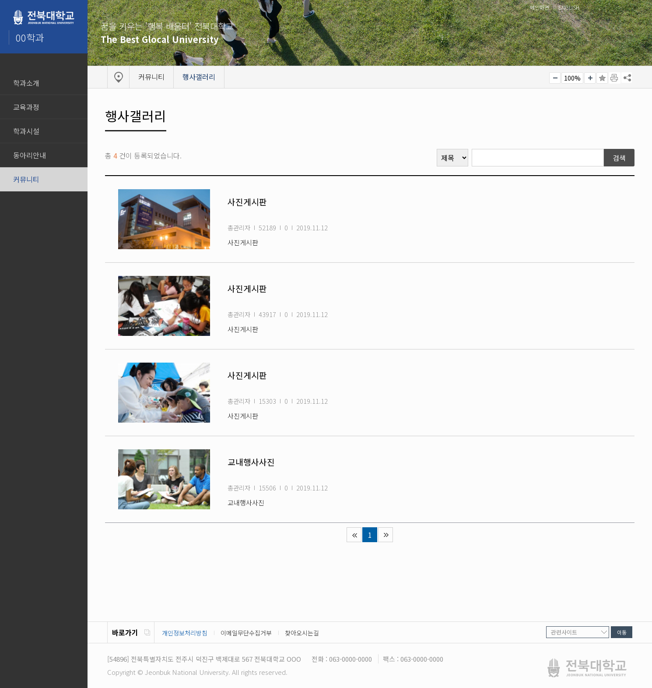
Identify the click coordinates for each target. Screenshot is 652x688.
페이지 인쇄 (614, 78)
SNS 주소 (626, 77)
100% (572, 78)
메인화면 (539, 7)
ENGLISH (568, 7)
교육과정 (26, 107)
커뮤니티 (26, 179)
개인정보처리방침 (184, 632)
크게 (590, 78)
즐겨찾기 (602, 78)
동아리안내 (29, 155)
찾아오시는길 (302, 632)
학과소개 (26, 83)
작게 (555, 78)
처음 (354, 534)
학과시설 (26, 131)
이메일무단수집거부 (246, 632)
